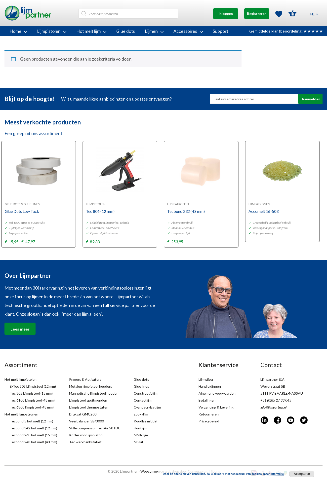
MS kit (138, 442)
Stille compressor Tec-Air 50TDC (95, 428)
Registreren (257, 13)
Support (220, 31)
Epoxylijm (141, 414)
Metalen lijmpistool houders (90, 386)
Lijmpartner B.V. (272, 379)
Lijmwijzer (206, 379)
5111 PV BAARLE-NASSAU (281, 393)
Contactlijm (143, 400)
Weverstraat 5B (272, 386)
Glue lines (141, 386)
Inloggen (226, 13)
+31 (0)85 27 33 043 (275, 400)
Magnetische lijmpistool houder (93, 393)
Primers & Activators (85, 379)
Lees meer (20, 329)
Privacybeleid (209, 421)
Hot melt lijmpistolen (20, 379)
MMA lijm (141, 435)
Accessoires (188, 31)
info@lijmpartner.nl (273, 407)
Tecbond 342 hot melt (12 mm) (33, 428)
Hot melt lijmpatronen (21, 414)
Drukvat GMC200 (82, 414)
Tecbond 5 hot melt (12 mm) (31, 421)
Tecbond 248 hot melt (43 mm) (33, 442)
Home (18, 31)
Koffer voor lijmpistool (86, 435)
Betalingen (207, 400)
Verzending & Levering (216, 407)
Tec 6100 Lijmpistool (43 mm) (32, 400)
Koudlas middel (145, 421)
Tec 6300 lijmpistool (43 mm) (32, 407)
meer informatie (273, 473)
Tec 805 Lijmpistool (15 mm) (31, 393)
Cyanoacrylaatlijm (147, 407)
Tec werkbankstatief (85, 442)
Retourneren (209, 414)
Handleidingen (210, 386)
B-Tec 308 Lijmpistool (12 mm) (33, 386)
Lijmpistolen (51, 31)
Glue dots (125, 31)
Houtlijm (140, 428)
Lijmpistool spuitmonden (88, 400)
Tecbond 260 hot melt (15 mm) (33, 435)
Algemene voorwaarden (217, 393)
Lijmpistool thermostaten (88, 407)
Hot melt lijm (91, 31)
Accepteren (302, 474)
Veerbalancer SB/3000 (86, 421)
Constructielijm (146, 393)
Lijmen (154, 31)
